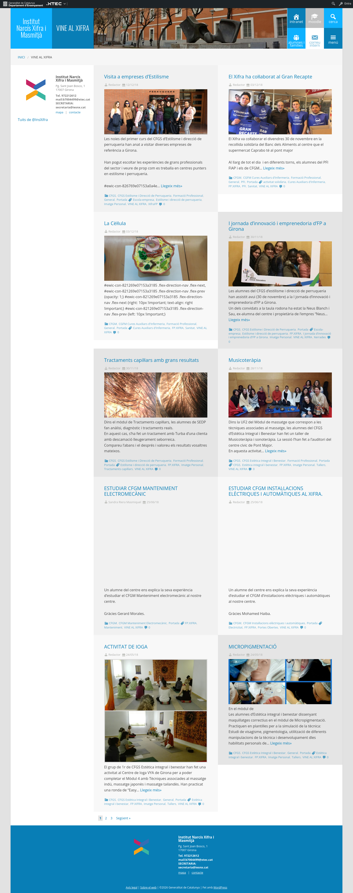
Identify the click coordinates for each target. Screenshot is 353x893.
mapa (59, 112)
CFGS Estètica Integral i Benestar (264, 461)
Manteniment (113, 627)
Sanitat (252, 186)
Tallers (321, 465)
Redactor (115, 84)
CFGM (237, 178)
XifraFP (153, 204)
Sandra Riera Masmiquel (125, 502)
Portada (122, 200)
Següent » (123, 818)
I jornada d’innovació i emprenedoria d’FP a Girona (277, 226)
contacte (75, 112)
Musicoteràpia (245, 360)
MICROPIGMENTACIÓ (253, 646)
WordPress (220, 887)
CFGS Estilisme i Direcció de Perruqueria (144, 196)
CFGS (112, 196)
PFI (243, 182)
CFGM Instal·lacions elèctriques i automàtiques (274, 623)
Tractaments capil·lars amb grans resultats (151, 360)
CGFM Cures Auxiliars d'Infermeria (266, 178)
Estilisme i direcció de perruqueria (179, 200)
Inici (21, 57)
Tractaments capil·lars (118, 469)
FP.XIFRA (234, 186)
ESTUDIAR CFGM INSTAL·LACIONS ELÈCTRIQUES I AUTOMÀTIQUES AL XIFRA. (276, 491)
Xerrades (320, 337)
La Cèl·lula (115, 223)
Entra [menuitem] (347, 3)
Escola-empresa (143, 200)
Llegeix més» (171, 185)
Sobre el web (148, 887)
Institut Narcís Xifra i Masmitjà (31, 28)
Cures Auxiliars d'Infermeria (306, 182)
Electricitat (235, 627)
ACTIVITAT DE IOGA (126, 646)
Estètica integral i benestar (260, 465)
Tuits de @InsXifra (33, 119)
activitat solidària (274, 182)
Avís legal (131, 887)
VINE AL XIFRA (137, 204)
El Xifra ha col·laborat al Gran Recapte (270, 76)
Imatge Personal (115, 204)
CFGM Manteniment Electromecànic (143, 623)
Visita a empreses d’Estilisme (136, 76)
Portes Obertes (268, 627)
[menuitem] (23, 3)
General (109, 200)
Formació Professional (188, 196)
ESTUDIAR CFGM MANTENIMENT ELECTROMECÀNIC (141, 491)
